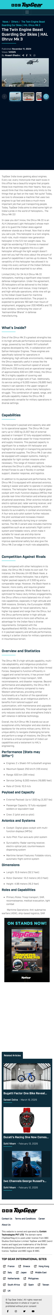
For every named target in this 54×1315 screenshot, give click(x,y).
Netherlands (11, 1278)
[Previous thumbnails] (4, 96)
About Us (6, 1224)
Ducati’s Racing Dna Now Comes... (26, 1137)
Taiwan (43, 1284)
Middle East (39, 1272)
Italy (7, 1272)
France (8, 1266)
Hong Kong (41, 1266)
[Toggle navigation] (27, 12)
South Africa (11, 1284)
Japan (21, 1272)
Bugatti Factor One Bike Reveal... (25, 1093)
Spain (29, 1284)
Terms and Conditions (25, 1218)
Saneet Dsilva (10, 1099)
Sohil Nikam (9, 1143)
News (5, 21)
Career (41, 1218)
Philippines (31, 1278)
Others (14, 21)
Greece (24, 1266)
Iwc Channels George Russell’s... (24, 1180)
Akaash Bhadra (12, 55)
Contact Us (7, 1218)
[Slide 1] (15, 96)
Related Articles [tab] (12, 1055)
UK (7, 1290)
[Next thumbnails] (46, 96)
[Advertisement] (27, 135)
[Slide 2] (28, 96)
